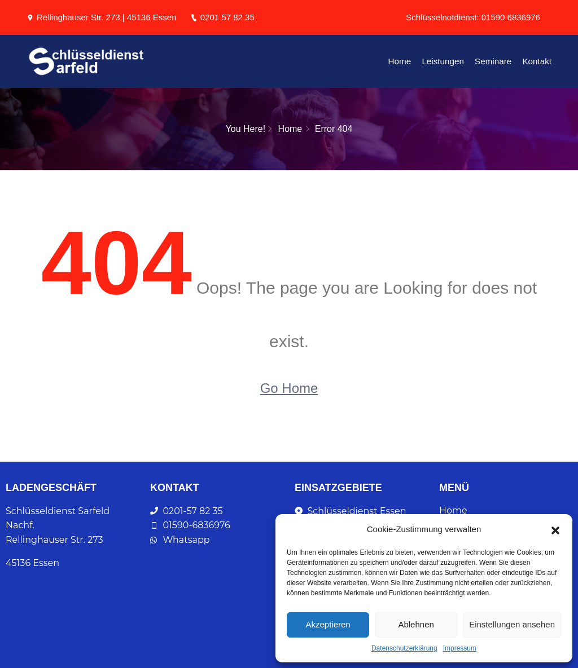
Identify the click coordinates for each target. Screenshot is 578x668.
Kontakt (537, 61)
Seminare (494, 61)
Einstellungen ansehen (512, 624)
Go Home (289, 387)
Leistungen (445, 61)
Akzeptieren (327, 624)
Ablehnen (416, 624)
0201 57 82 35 (222, 17)
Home (402, 61)
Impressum (459, 648)
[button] (555, 529)
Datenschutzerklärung (404, 648)
